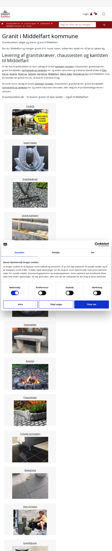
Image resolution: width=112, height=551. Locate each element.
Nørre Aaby (66, 74)
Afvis (20, 304)
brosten (69, 66)
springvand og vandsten (34, 70)
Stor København (16, 346)
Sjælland (12, 342)
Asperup (22, 74)
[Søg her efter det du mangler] (103, 25)
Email (43, 395)
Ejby (104, 70)
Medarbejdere (56, 468)
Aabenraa (13, 313)
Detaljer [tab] (56, 252)
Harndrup (42, 74)
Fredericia (13, 316)
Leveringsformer (57, 471)
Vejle (10, 323)
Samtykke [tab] (19, 252)
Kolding (12, 319)
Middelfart (53, 74)
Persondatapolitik (59, 501)
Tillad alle (91, 304)
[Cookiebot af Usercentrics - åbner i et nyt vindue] (97, 244)
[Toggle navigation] (104, 14)
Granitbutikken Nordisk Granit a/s (56, 519)
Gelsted (32, 74)
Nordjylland (14, 339)
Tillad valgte (56, 304)
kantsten (99, 55)
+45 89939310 (58, 539)
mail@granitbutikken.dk (58, 533)
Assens (13, 74)
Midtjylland (13, 336)
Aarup (5, 74)
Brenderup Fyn (81, 74)
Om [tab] (92, 252)
